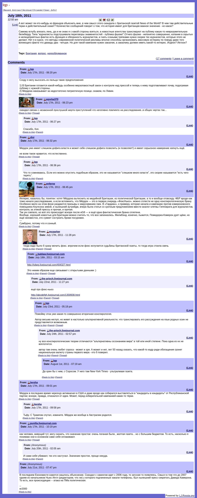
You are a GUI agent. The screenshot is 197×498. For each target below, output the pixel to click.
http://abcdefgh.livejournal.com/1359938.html (55, 295)
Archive (27, 10)
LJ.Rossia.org (186, 496)
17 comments (164, 59)
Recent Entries (12, 10)
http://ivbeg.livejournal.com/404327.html (48, 265)
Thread (36, 113)
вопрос (42, 54)
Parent (39, 132)
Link (15, 25)
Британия (31, 54)
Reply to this (25, 94)
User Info (50, 10)
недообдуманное (57, 54)
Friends (38, 10)
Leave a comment (183, 59)
